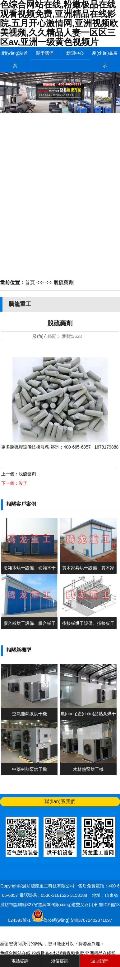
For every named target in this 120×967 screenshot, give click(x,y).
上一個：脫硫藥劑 (18, 473)
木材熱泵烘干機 (88, 769)
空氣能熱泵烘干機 (29, 713)
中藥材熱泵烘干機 (29, 769)
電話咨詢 (20, 960)
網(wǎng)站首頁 (15, 59)
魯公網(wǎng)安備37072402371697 (77, 920)
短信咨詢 (59, 960)
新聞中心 (75, 53)
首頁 (30, 282)
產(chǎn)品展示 (105, 59)
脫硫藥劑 (64, 282)
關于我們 (44, 53)
